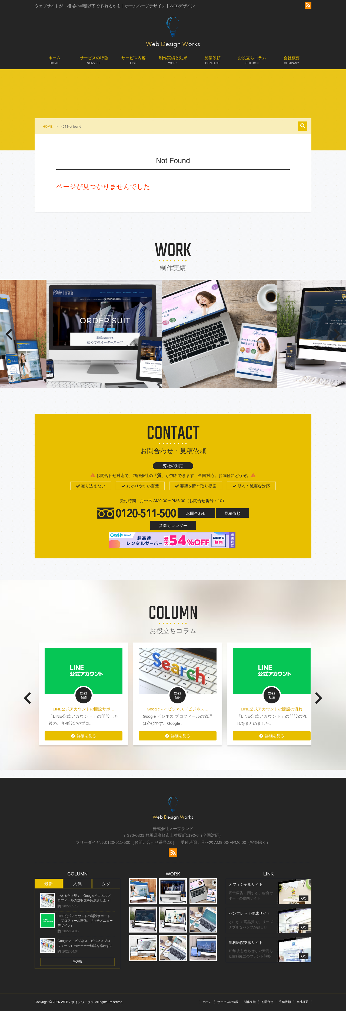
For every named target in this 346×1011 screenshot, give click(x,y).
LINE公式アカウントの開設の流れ (289, 709)
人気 (77, 883)
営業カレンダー (173, 525)
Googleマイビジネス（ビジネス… (195, 709)
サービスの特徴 (94, 62)
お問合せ (267, 1001)
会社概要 (291, 62)
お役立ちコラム (252, 62)
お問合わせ (196, 513)
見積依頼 (212, 62)
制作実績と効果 (173, 62)
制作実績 (250, 1001)
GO (304, 898)
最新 (48, 883)
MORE (77, 961)
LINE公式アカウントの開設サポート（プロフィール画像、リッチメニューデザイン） (85, 920)
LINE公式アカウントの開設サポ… (101, 709)
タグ (106, 883)
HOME (47, 127)
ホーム (54, 62)
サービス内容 (133, 62)
